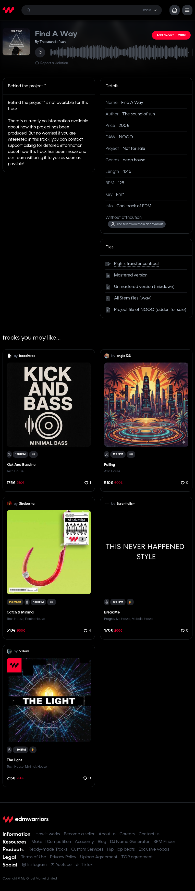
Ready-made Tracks (48, 849)
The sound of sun (138, 114)
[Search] (92, 10)
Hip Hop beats (121, 849)
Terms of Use (33, 856)
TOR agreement (137, 856)
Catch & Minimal (20, 612)
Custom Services (87, 849)
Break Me (112, 612)
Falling (109, 465)
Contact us (149, 834)
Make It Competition (51, 841)
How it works (47, 834)
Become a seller (79, 834)
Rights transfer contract (136, 263)
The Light (14, 760)
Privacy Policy (63, 856)
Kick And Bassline (21, 465)
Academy (84, 841)
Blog (102, 841)
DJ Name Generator (130, 841)
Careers (127, 834)
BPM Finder (164, 841)
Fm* (120, 194)
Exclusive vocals (154, 849)
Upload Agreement (98, 856)
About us (107, 834)
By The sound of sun (50, 42)
